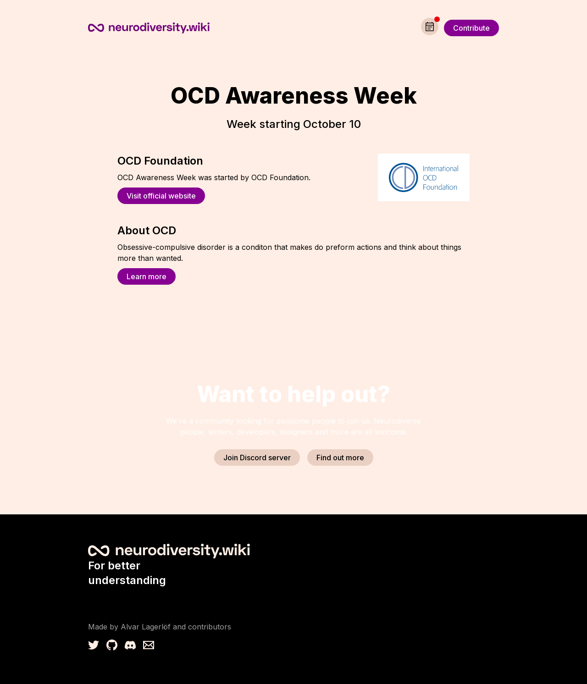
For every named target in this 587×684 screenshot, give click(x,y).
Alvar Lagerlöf (146, 626)
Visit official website (161, 195)
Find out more (340, 457)
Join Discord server (257, 457)
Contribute (471, 28)
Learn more (146, 276)
